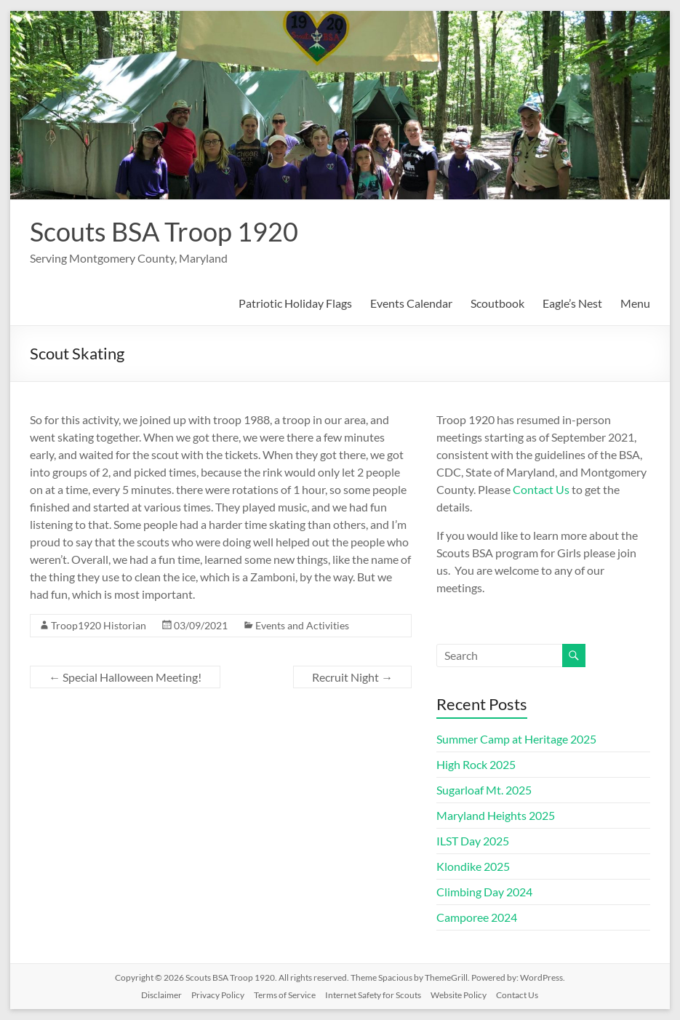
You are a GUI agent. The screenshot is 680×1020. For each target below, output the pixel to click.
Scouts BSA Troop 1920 (164, 231)
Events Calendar (411, 303)
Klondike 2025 (473, 866)
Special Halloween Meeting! (125, 677)
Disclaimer (161, 994)
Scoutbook (497, 303)
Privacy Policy (217, 994)
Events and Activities (302, 625)
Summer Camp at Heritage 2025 (516, 739)
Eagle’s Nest (572, 303)
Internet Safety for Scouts (373, 994)
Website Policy (459, 994)
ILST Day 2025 (472, 841)
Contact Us (541, 489)
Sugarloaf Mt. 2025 (484, 790)
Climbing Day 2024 (484, 892)
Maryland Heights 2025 (495, 815)
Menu (635, 303)
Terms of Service (285, 994)
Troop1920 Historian (98, 625)
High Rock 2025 (476, 764)
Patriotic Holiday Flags (295, 303)
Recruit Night (352, 677)
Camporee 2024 (476, 917)
